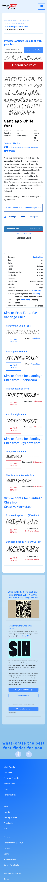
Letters (7, 848)
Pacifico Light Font (16, 414)
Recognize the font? (23, 690)
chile (23, 217)
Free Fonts (8, 823)
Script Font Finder (12, 865)
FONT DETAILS (14, 341)
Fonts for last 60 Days (13, 843)
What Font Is (9, 767)
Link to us (8, 773)
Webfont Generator (23, 709)
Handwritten (37, 257)
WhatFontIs (10, 21)
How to (7, 812)
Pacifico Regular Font (17, 389)
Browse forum (23, 696)
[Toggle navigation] (41, 6)
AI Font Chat (9, 784)
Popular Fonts (10, 860)
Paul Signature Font (16, 351)
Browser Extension (12, 778)
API (5, 829)
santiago (12, 217)
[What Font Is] (9, 6)
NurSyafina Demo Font (18, 326)
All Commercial (15, 24)
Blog (6, 789)
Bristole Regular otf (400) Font (22, 515)
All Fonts (24, 21)
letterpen (33, 217)
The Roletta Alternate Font (20, 475)
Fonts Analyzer (10, 795)
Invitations (25, 300)
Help (6, 807)
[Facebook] (18, 754)
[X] (29, 754)
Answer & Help (23, 636)
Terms (6, 879)
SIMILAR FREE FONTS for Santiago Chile (23, 208)
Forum (7, 837)
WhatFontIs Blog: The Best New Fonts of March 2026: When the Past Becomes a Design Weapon (23, 595)
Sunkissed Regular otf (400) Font (23, 542)
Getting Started (10, 818)
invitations (35, 291)
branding (36, 294)
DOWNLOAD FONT (23, 65)
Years (6, 854)
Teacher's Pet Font (16, 452)
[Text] (13, 50)
